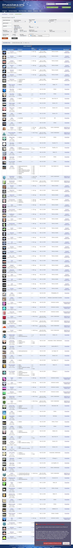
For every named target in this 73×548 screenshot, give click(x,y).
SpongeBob (11, 416)
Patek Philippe (12, 321)
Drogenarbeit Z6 (66, 302)
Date (40, 49)
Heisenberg (11, 176)
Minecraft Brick (12, 488)
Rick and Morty (12, 364)
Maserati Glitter (12, 467)
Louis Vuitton (12, 452)
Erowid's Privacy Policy (41, 540)
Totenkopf (12, 269)
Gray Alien (12, 93)
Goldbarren (11, 214)
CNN (12, 260)
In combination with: (53, 19)
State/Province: (32, 30)
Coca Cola (12, 156)
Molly (12, 113)
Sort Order (22, 34)
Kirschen (12, 185)
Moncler (12, 56)
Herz (12, 518)
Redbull (11, 60)
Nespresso (12, 79)
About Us (35, 547)
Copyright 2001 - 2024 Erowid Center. (15, 545)
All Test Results (4, 14)
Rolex (12, 401)
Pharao (11, 127)
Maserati (12, 232)
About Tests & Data (29, 547)
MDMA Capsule (12, 513)
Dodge (11, 316)
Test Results (14, 547)
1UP (12, 447)
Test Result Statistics (21, 547)
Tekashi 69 (12, 190)
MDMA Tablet (12, 335)
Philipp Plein (12, 137)
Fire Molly (12, 346)
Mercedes (12, 143)
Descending (33, 35)
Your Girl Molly (12, 161)
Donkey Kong (12, 493)
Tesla (12, 204)
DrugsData (67, 84)
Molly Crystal (12, 103)
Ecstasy (12, 288)
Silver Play (12, 463)
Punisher (12, 51)
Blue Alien (12, 89)
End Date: (21, 30)
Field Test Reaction (17, 20)
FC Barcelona (12, 199)
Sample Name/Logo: (6, 20)
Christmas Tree (12, 477)
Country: (50, 30)
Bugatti (11, 330)
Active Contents (32, 19)
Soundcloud (11, 325)
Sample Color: (16, 25)
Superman (12, 340)
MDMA (11, 98)
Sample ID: (5, 26)
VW (12, 242)
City (29, 26)
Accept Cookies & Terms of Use (52, 543)
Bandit (12, 228)
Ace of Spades (12, 371)
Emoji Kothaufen (11, 132)
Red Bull (12, 387)
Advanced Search (68, 2)
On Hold (14, 34)
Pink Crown (11, 107)
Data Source (5, 30)
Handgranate (12, 181)
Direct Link (67, 52)
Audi (12, 279)
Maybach (12, 70)
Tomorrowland (12, 209)
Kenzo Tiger (11, 405)
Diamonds (12, 458)
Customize (66, 543)
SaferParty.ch (67, 127)
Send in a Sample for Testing (56, 547)
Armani (11, 441)
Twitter (11, 377)
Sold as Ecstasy (6, 34)
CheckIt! (67, 51)
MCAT (12, 473)
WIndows (12, 391)
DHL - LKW (11, 256)
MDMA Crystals (12, 504)
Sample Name (10, 49)
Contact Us (40, 547)
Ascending (40, 35)
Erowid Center (52, 546)
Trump (11, 218)
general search (5, 23)
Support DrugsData (47, 547)
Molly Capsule (12, 84)
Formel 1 (12, 65)
